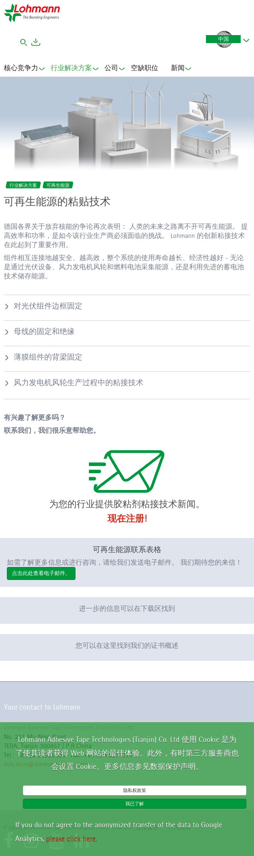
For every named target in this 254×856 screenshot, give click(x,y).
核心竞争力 (21, 69)
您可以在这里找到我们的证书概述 (127, 645)
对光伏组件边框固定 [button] (48, 305)
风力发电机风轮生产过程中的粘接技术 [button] (78, 382)
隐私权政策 (134, 790)
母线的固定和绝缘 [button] (44, 331)
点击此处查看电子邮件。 (41, 573)
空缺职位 (144, 68)
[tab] (127, 305)
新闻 (178, 69)
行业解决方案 (71, 69)
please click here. (71, 838)
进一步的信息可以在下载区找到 (127, 608)
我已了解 (134, 803)
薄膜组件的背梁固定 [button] (48, 356)
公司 (111, 69)
